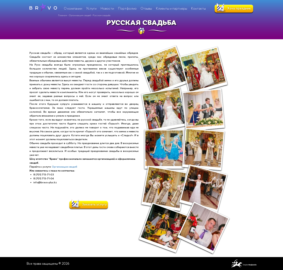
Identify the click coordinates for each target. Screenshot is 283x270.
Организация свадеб (80, 15)
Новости (107, 8)
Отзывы (146, 8)
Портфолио (127, 8)
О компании (73, 8)
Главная (62, 15)
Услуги (91, 8)
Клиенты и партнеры (171, 8)
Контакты (198, 8)
